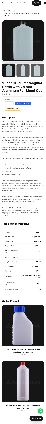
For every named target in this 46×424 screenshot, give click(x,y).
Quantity (7, 99)
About (19, 3)
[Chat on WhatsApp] (40, 411)
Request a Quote (36, 3)
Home (5, 11)
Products (5, 3)
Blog (12, 3)
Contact (26, 3)
